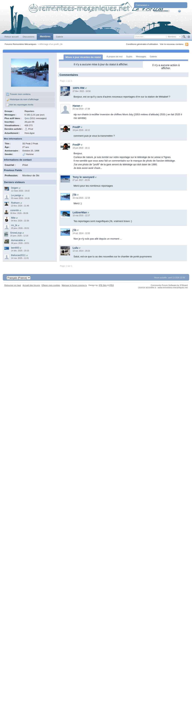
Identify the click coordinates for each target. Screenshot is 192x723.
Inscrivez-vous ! (161, 11)
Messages (141, 56)
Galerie (59, 36)
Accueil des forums (31, 288)
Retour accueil (11, 36)
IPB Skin (103, 288)
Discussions (28, 36)
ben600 (15, 247)
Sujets (129, 56)
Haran (76, 108)
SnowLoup (16, 232)
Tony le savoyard (83, 180)
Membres (45, 36)
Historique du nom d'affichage (22, 99)
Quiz (27, 118)
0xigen (14, 187)
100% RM (78, 90)
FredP (76, 130)
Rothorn (15, 202)
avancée (188, 37)
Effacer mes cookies (50, 288)
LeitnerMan (80, 215)
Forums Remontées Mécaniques (20, 44)
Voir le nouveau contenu (171, 44)
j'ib (74, 197)
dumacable (17, 240)
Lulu (75, 250)
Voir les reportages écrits (19, 104)
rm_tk (14, 225)
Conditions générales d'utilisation (142, 44)
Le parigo (16, 195)
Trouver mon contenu (18, 94)
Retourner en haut (12, 288)
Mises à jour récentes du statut (83, 57)
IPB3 (111, 288)
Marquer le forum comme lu (74, 288)
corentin (14, 210)
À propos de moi (114, 56)
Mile (13, 217)
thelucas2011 (18, 255)
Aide (182, 11)
